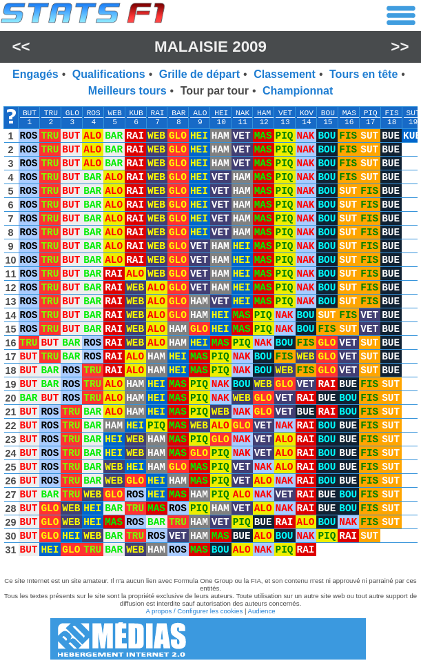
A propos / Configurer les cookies (194, 611)
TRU (51, 113)
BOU (328, 113)
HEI (221, 113)
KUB (136, 113)
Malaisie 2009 (210, 46)
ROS (94, 113)
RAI (157, 113)
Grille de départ (199, 74)
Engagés (35, 74)
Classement (285, 74)
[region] (210, 334)
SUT (413, 113)
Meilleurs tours (127, 91)
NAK (242, 113)
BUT (30, 113)
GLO (72, 113)
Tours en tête (363, 74)
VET (285, 113)
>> (400, 46)
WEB (115, 113)
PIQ (371, 113)
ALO (200, 113)
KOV (307, 113)
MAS (349, 113)
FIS (392, 113)
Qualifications (108, 74)
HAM (264, 113)
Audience (262, 611)
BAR (178, 113)
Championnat (298, 91)
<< (21, 46)
